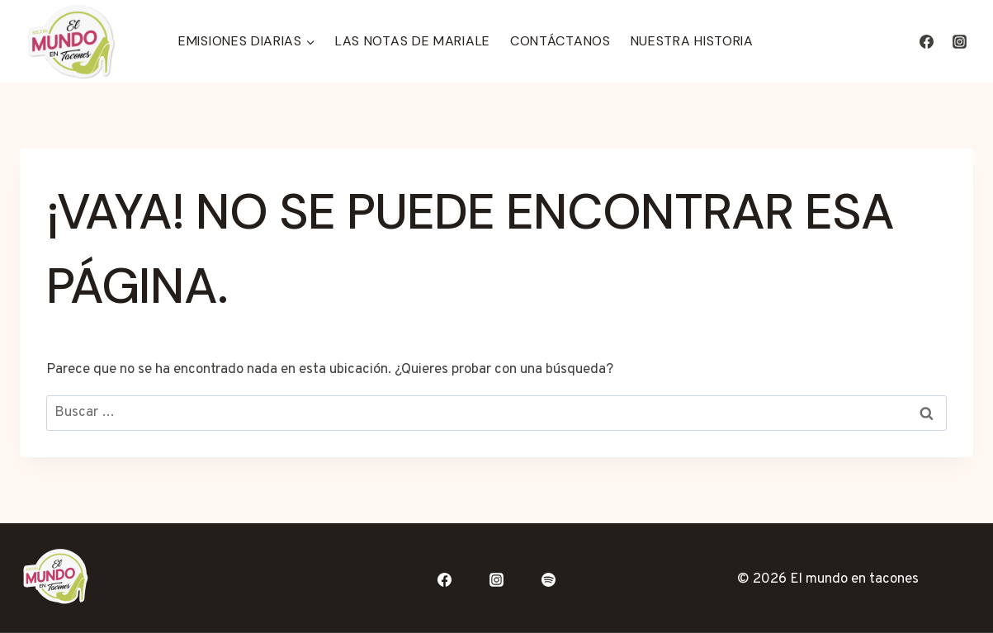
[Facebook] (927, 41)
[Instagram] (959, 41)
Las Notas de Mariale (412, 41)
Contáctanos (560, 41)
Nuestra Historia (692, 41)
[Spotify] (548, 580)
